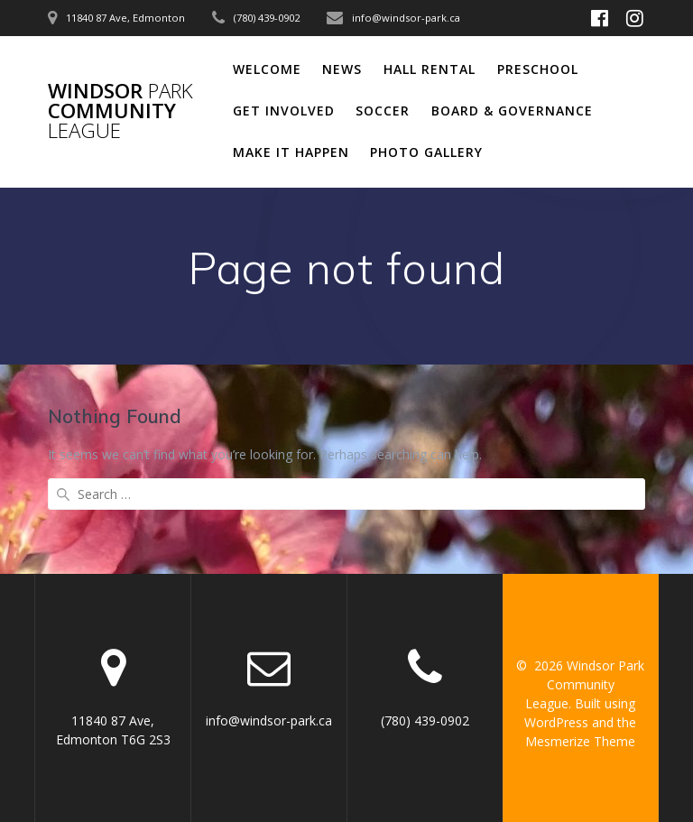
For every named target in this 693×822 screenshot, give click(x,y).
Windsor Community (120, 111)
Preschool (537, 69)
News (342, 69)
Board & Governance (512, 110)
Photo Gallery (426, 152)
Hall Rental (429, 69)
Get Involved (284, 110)
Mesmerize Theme (580, 741)
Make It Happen (291, 152)
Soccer (383, 110)
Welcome (267, 69)
